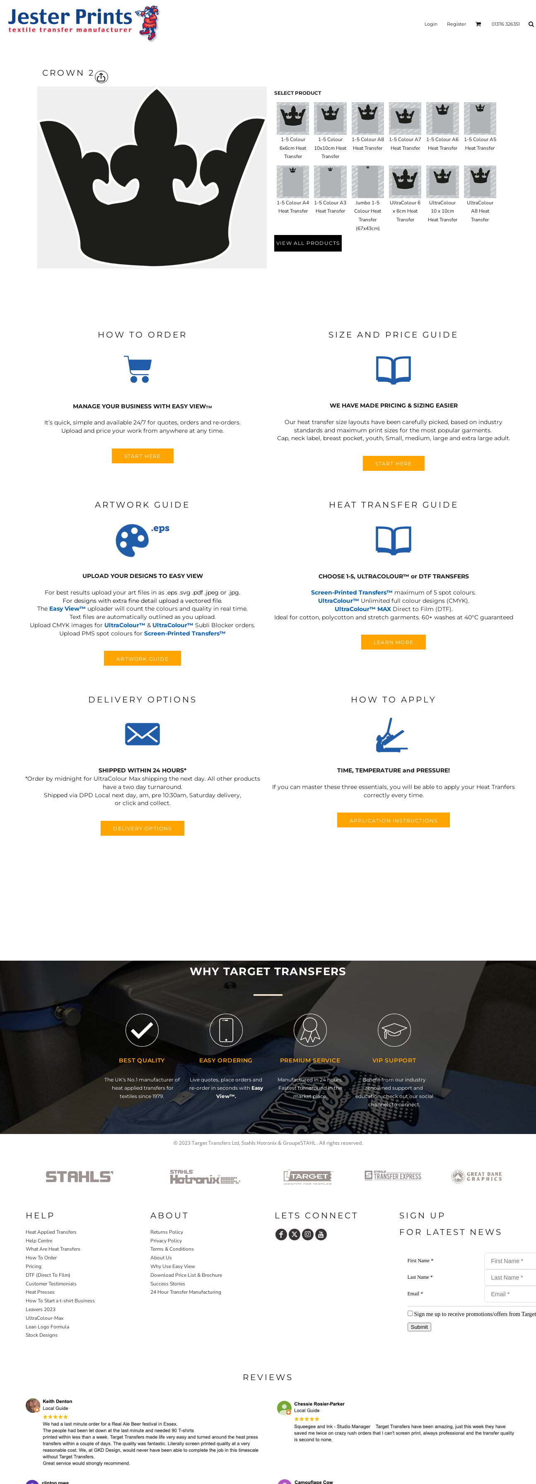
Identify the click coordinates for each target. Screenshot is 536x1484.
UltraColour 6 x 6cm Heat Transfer (405, 211)
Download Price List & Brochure (186, 1275)
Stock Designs (42, 1335)
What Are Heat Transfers (53, 1249)
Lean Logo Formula (47, 1326)
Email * (415, 1294)
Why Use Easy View (172, 1266)
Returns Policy (166, 1232)
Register (456, 24)
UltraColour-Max (44, 1318)
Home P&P (39, 1358)
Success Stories (167, 1283)
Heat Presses (40, 1292)
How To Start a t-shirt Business (60, 1300)
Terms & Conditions (172, 1249)
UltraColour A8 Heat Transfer (480, 211)
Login (431, 24)
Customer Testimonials (51, 1283)
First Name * (421, 1260)
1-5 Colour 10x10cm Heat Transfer (330, 148)
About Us (161, 1257)
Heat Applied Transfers (51, 1232)
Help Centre (39, 1240)
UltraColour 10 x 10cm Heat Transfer (442, 211)
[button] (142, 370)
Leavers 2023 (41, 1309)
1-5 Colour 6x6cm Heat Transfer (293, 148)
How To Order (41, 1257)
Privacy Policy (166, 1240)
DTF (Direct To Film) (48, 1275)
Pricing (33, 1266)
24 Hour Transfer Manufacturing (185, 1292)
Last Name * (420, 1277)
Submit (419, 1327)
